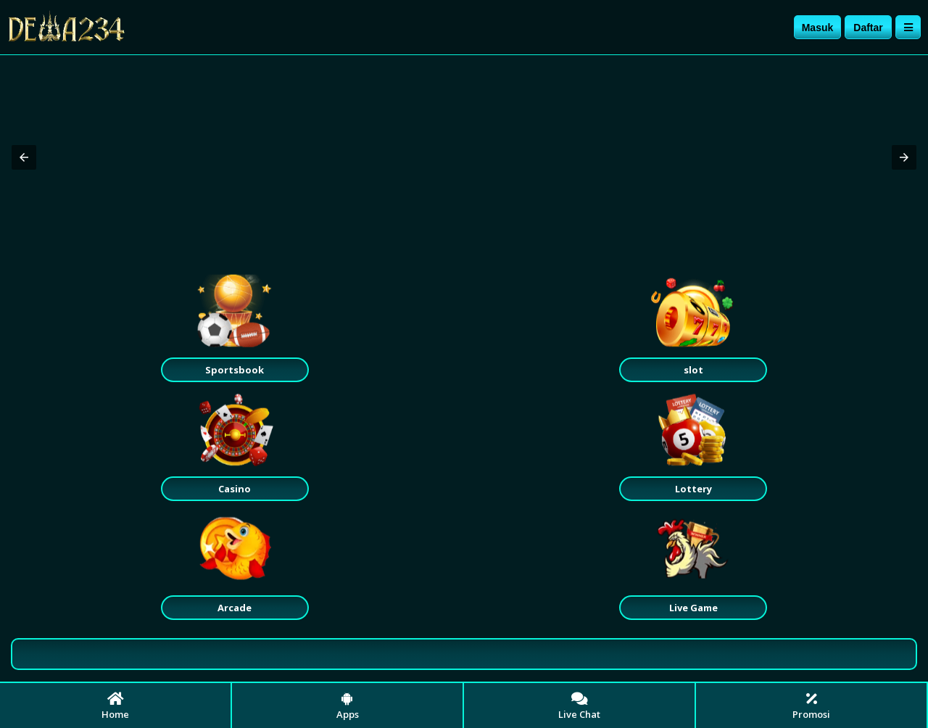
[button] (24, 157)
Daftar (867, 27)
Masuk (818, 27)
